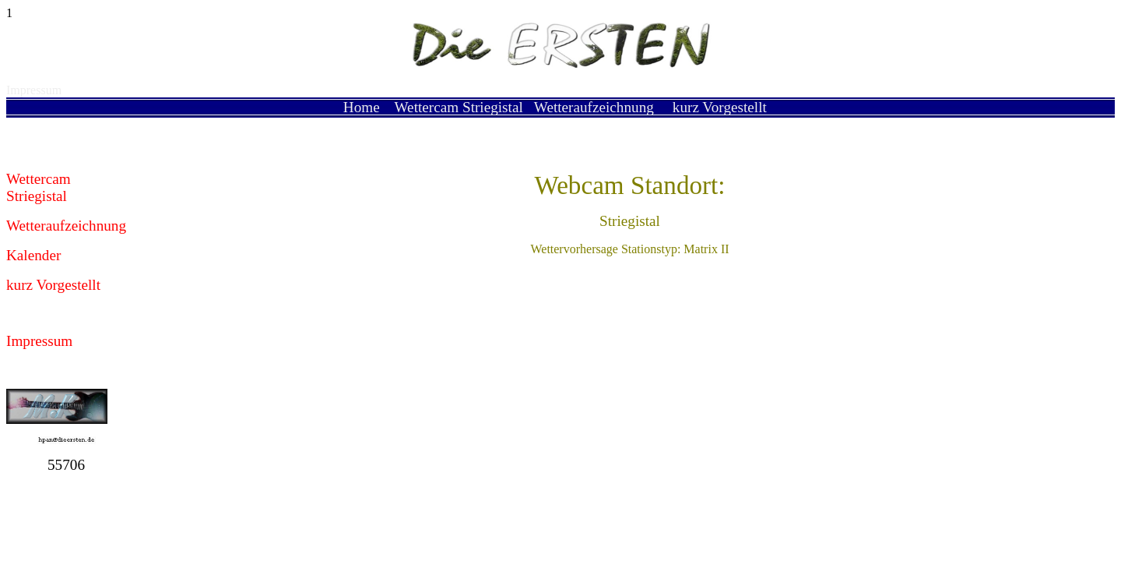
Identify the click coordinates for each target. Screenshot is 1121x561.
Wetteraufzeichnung (594, 107)
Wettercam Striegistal (459, 107)
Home (361, 107)
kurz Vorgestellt (720, 107)
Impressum (33, 90)
